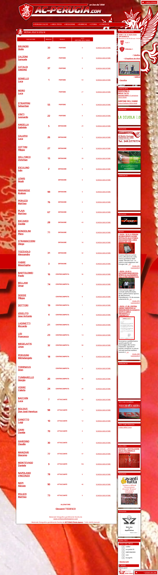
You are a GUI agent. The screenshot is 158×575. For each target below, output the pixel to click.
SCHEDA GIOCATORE (103, 48)
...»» (129, 264)
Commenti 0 (135, 268)
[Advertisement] (126, 193)
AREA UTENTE (151, 2)
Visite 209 (136, 354)
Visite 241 (136, 266)
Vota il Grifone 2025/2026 (127, 103)
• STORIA (93, 24)
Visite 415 (136, 301)
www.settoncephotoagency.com (66, 519)
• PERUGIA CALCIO (40, 24)
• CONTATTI (104, 24)
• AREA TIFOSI (56, 24)
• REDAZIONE (69, 24)
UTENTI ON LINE (151, 573)
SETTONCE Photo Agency (74, 522)
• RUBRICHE (82, 24)
